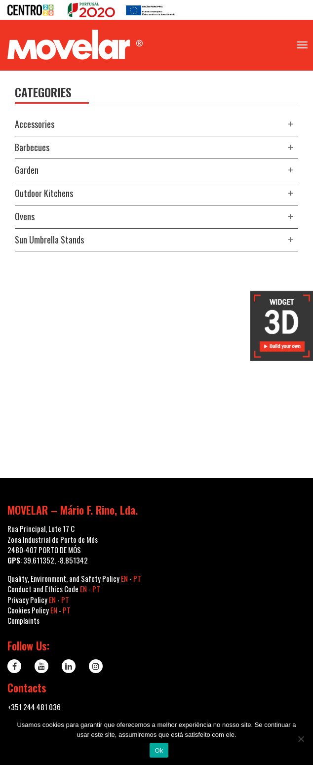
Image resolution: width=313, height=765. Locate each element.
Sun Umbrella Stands (49, 239)
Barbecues (32, 147)
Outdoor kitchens (44, 193)
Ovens (25, 216)
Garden (27, 169)
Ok (159, 750)
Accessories (34, 124)
